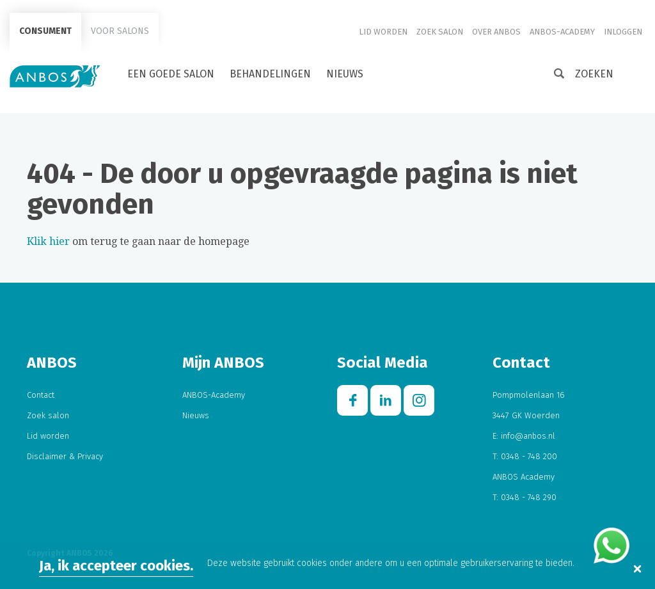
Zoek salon (439, 31)
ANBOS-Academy (562, 31)
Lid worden (383, 31)
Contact (40, 395)
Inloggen (623, 31)
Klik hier (48, 241)
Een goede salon (170, 74)
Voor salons (120, 31)
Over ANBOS (496, 31)
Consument (45, 31)
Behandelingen (270, 74)
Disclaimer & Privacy (65, 456)
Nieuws (344, 74)
